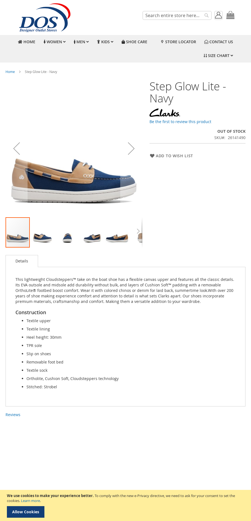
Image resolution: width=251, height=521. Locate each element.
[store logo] (44, 17)
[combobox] (177, 15)
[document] (126, 505)
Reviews (13, 414)
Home (10, 71)
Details (21, 261)
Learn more (30, 500)
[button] (17, 148)
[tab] (22, 261)
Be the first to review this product (180, 121)
